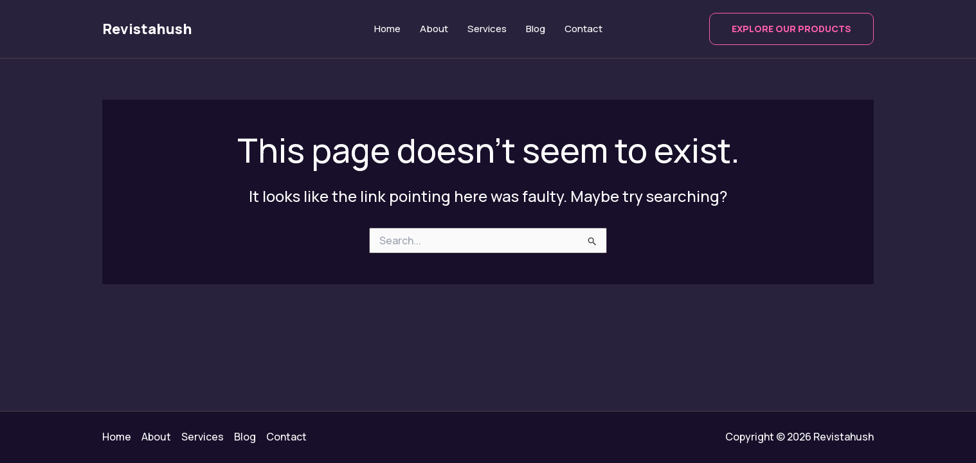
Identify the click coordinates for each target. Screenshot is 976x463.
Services (487, 28)
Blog (535, 28)
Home (387, 28)
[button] (791, 29)
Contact (583, 28)
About (434, 28)
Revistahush (147, 29)
